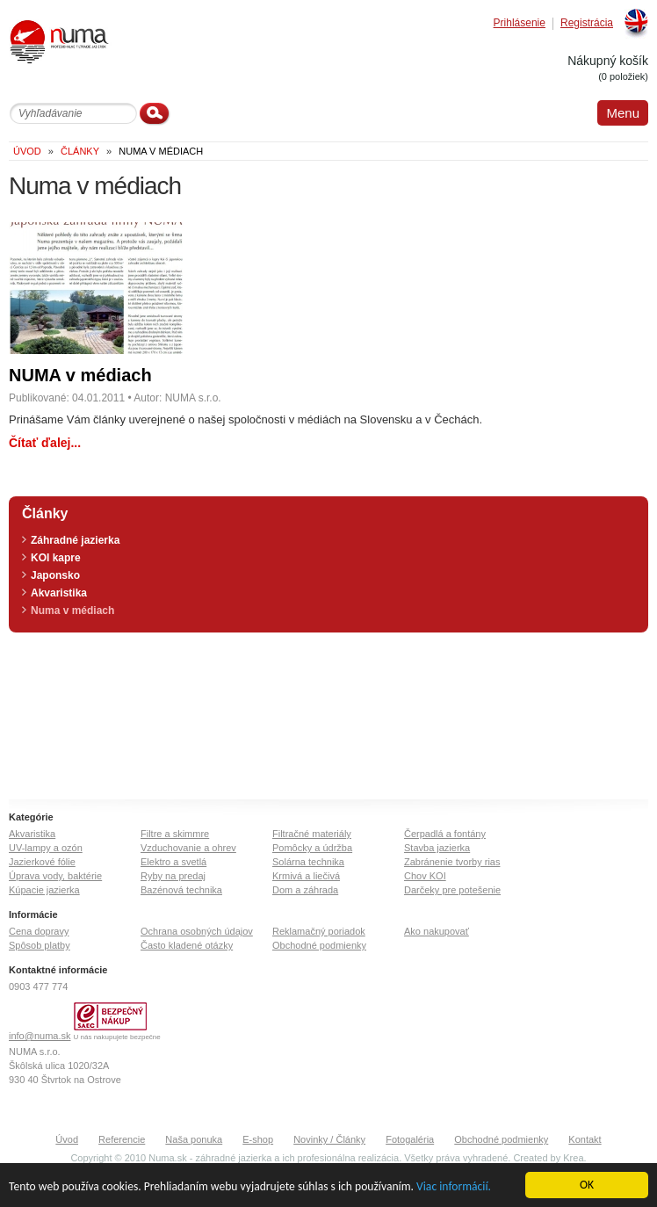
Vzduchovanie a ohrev (188, 847)
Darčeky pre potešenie (452, 890)
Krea (573, 1158)
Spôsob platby (39, 945)
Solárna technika (308, 861)
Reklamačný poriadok (318, 931)
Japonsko (55, 575)
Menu (622, 112)
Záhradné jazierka (75, 540)
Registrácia (586, 23)
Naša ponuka (193, 1139)
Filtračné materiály (311, 833)
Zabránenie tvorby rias (452, 861)
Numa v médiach (72, 610)
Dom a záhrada (305, 890)
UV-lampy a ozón (46, 847)
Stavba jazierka (437, 847)
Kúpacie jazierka (44, 890)
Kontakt (584, 1139)
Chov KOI (425, 876)
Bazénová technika (181, 890)
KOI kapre (56, 558)
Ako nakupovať (436, 931)
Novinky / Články (329, 1139)
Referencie (121, 1139)
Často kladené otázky (187, 945)
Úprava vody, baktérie (55, 876)
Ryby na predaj (173, 876)
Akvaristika (59, 593)
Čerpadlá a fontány (445, 833)
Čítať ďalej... (45, 443)
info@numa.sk (39, 1035)
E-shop (257, 1139)
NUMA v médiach (80, 375)
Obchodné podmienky (319, 945)
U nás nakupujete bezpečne (117, 1037)
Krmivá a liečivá (306, 876)
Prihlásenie (519, 23)
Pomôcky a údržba (312, 847)
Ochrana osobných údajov (197, 931)
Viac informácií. (453, 1187)
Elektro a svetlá (173, 861)
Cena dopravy (39, 931)
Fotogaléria (410, 1139)
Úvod (66, 1139)
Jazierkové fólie (42, 861)
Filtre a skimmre (175, 833)
